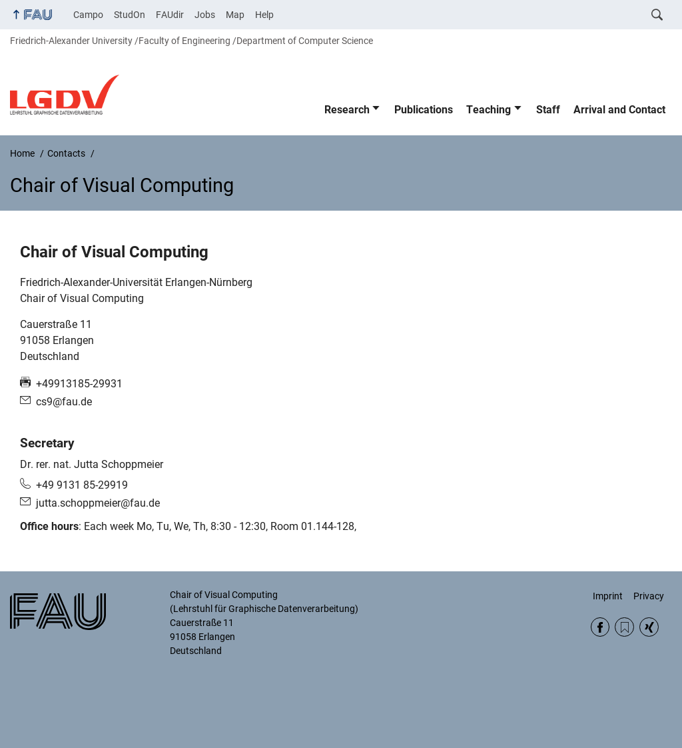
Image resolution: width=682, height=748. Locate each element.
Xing (649, 627)
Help (264, 14)
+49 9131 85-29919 (82, 485)
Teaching (488, 109)
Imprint (608, 596)
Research (347, 109)
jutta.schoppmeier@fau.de (98, 503)
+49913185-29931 (79, 383)
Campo (88, 14)
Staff (548, 109)
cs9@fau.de (64, 401)
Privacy (648, 596)
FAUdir (170, 14)
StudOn (129, 14)
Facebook (600, 627)
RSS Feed (624, 627)
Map (235, 14)
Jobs (204, 14)
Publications (423, 109)
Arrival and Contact (619, 109)
